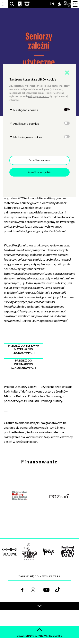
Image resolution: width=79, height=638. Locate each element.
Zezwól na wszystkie (39, 172)
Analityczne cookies (24, 123)
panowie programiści (50, 636)
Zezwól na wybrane (39, 160)
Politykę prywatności (38, 96)
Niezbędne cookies (23, 110)
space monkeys (25, 636)
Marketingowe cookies (25, 137)
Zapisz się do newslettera (39, 576)
